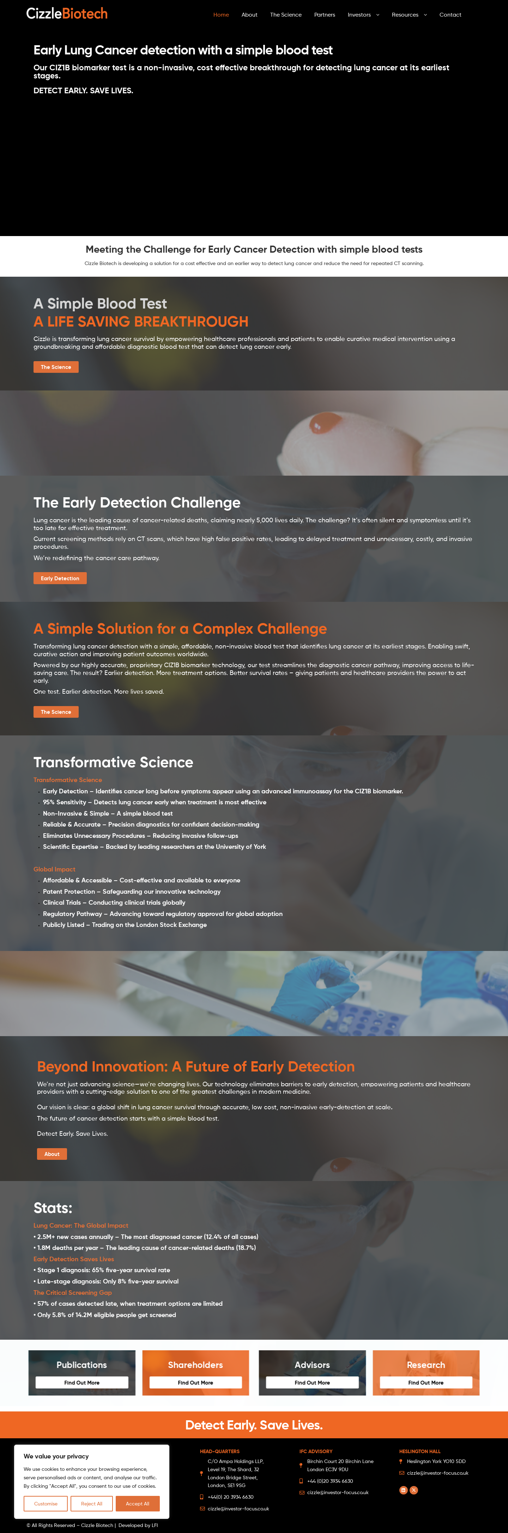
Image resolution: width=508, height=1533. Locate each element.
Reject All (91, 1503)
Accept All (137, 1503)
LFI (155, 1525)
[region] (91, 1482)
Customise (46, 1503)
